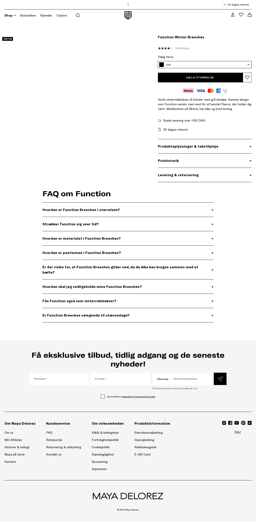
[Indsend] (220, 379)
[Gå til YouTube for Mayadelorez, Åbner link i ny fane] (236, 423)
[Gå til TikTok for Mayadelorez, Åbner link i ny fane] (250, 423)
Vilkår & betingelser (105, 433)
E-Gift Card (142, 454)
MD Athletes (13, 440)
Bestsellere (28, 15)
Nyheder (46, 15)
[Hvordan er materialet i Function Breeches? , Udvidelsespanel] (128, 238)
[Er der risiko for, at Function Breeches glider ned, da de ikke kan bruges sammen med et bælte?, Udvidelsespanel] (128, 269)
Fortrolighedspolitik (105, 440)
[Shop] (15, 15)
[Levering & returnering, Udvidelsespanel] (205, 175)
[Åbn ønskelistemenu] (241, 14)
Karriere (10, 462)
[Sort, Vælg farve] (205, 64)
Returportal (63, 439)
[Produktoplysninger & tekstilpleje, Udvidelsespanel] (205, 146)
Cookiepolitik (101, 447)
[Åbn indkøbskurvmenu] (249, 15)
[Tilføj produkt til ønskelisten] (247, 77)
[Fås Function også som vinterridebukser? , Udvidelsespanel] (128, 301)
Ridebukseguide (145, 447)
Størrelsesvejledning (148, 433)
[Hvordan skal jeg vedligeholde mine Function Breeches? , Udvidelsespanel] (128, 287)
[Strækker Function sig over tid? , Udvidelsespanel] (128, 224)
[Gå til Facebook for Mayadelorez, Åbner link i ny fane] (230, 423)
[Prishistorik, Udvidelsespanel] (205, 161)
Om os (8, 433)
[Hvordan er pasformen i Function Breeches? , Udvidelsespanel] (128, 253)
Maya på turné (14, 454)
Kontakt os (54, 454)
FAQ (49, 433)
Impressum (99, 469)
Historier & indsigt (16, 447)
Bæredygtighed (102, 454)
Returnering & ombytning (63, 447)
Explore (62, 15)
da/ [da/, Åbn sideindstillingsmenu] (237, 432)
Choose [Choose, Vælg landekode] (162, 379)
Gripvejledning (144, 440)
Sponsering (100, 462)
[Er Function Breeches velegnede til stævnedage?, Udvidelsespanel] (128, 315)
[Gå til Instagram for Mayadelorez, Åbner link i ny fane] (224, 423)
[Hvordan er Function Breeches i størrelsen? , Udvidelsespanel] (128, 210)
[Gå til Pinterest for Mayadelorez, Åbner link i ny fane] (243, 423)
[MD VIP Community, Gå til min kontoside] (232, 14)
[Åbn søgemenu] (77, 15)
